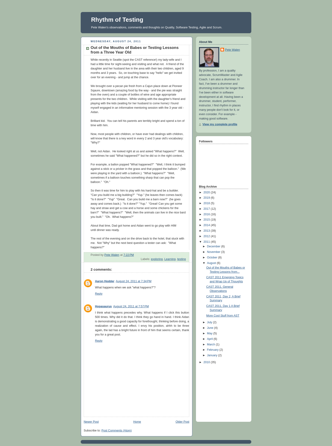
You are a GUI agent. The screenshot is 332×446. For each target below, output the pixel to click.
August (212, 263)
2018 (207, 203)
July (210, 322)
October (212, 257)
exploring (157, 259)
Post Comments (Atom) (116, 430)
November (214, 252)
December (214, 246)
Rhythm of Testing (117, 19)
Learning (170, 259)
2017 (207, 208)
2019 (207, 197)
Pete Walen (232, 49)
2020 (207, 192)
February (213, 349)
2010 (207, 362)
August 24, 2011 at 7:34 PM (133, 281)
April (210, 339)
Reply (98, 293)
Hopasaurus (103, 306)
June (210, 327)
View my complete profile (219, 124)
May (210, 333)
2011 (207, 241)
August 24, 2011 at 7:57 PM (131, 306)
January (212, 355)
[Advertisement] (222, 392)
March (211, 344)
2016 (207, 214)
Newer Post (91, 421)
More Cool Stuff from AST (222, 315)
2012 (207, 236)
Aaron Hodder (104, 281)
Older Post (182, 421)
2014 (207, 225)
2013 (207, 230)
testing (181, 259)
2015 (207, 219)
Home (137, 421)
